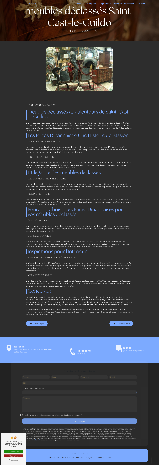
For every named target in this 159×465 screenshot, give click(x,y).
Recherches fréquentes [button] (79, 453)
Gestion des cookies (103, 457)
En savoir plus (37, 323)
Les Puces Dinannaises (26, 3)
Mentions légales (87, 457)
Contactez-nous (120, 323)
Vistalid (52, 457)
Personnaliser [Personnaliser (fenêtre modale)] (14, 460)
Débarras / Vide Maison (124, 4)
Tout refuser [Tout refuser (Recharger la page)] (13, 456)
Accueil (80, 4)
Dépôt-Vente (104, 4)
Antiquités (91, 4)
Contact (141, 4)
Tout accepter (13, 452)
